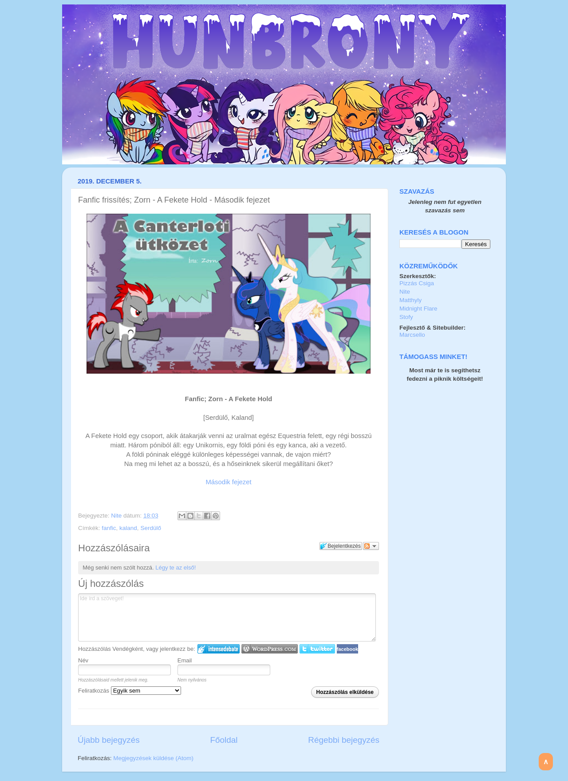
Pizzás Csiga (416, 283)
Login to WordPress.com (269, 648)
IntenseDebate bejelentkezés (218, 648)
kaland (128, 528)
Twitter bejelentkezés (317, 648)
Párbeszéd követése (371, 546)
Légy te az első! (175, 567)
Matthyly (410, 300)
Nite (117, 515)
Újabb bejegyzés (109, 740)
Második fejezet (228, 482)
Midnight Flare (418, 308)
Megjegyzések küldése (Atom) (153, 758)
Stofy (406, 317)
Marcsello (412, 334)
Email (185, 660)
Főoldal (224, 740)
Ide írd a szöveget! (227, 618)
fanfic (109, 528)
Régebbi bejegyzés (343, 740)
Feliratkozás (129, 690)
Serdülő (150, 528)
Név (83, 660)
